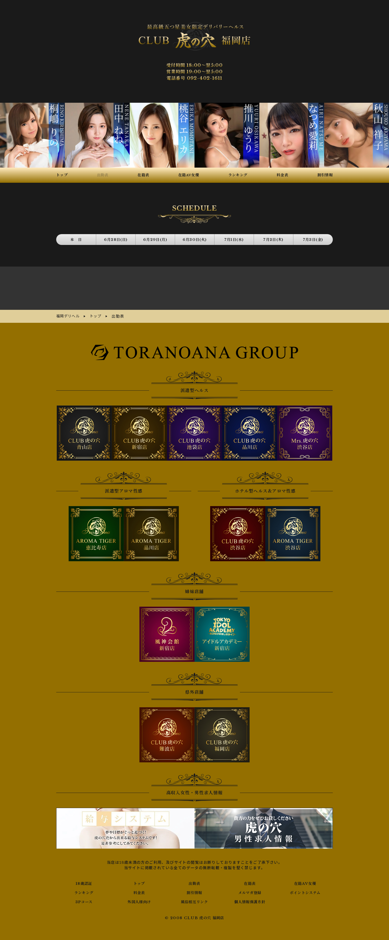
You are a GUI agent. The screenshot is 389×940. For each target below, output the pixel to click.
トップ (139, 881)
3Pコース (84, 900)
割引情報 (194, 890)
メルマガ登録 (249, 890)
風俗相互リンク (194, 900)
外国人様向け (139, 900)
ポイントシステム (305, 890)
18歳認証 (84, 881)
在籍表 (250, 881)
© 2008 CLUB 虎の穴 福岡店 (194, 916)
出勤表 (194, 881)
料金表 (139, 890)
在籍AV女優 (305, 881)
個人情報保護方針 (249, 900)
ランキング (83, 890)
